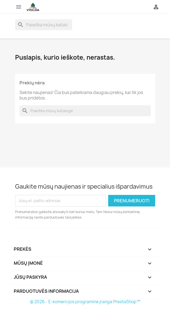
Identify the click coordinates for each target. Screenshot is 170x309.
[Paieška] (43, 24)
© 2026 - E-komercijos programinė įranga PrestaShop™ (85, 302)
